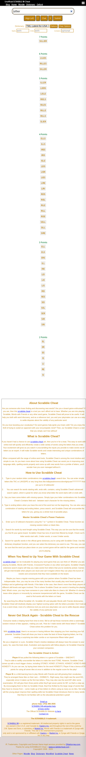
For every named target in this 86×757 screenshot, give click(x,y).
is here (58, 711)
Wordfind (50, 753)
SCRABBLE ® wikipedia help (44, 706)
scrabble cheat (24, 411)
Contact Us (43, 714)
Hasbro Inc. (44, 726)
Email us (43, 701)
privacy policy (43, 708)
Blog (8, 4)
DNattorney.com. (73, 744)
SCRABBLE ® (13, 723)
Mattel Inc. (39, 728)
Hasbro (43, 733)
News (71, 753)
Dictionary (30, 4)
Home (14, 4)
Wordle (21, 4)
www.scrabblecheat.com (59, 747)
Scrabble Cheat (61, 753)
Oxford (40, 4)
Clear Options (64, 26)
